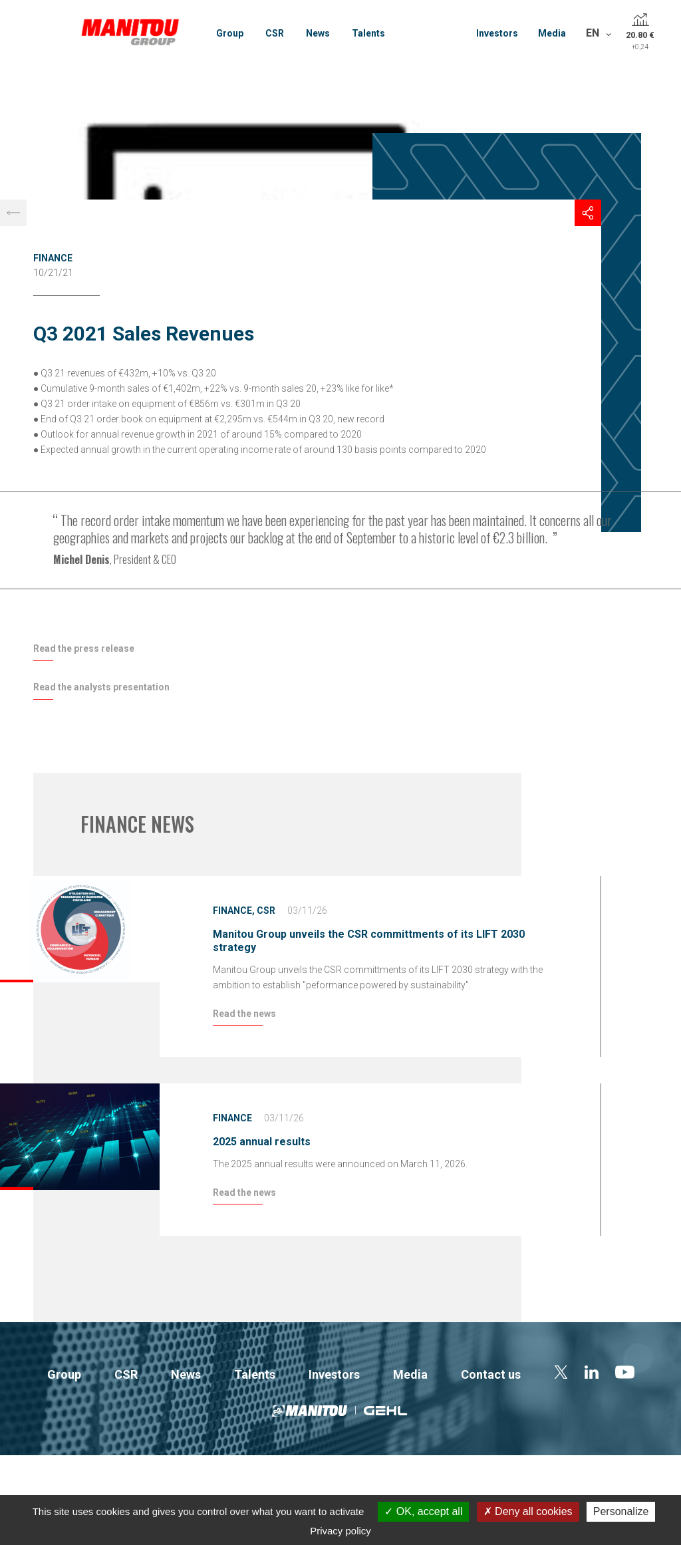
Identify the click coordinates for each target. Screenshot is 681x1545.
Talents (368, 33)
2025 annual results (262, 1141)
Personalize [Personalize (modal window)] (621, 1511)
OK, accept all (423, 1511)
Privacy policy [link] (340, 1530)
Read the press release (83, 648)
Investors (497, 33)
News (318, 33)
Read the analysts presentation (101, 687)
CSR (274, 33)
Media (552, 33)
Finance (52, 258)
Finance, (234, 910)
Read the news (244, 1013)
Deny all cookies (528, 1511)
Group (229, 33)
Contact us (491, 1374)
